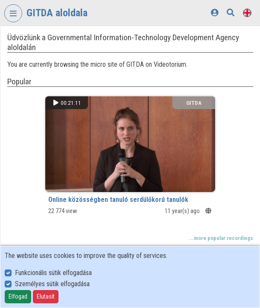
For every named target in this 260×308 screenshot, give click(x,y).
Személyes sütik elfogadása (52, 284)
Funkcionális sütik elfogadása (53, 273)
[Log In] (214, 12)
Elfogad (18, 296)
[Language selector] (247, 12)
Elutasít (46, 296)
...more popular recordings (221, 238)
